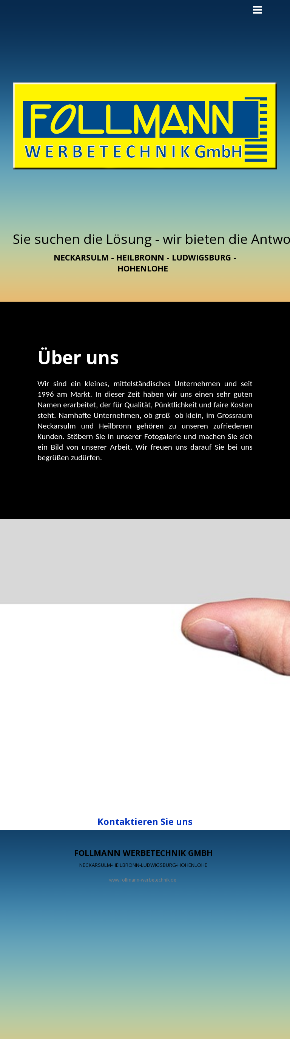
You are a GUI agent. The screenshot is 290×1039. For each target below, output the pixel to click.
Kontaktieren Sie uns (145, 821)
